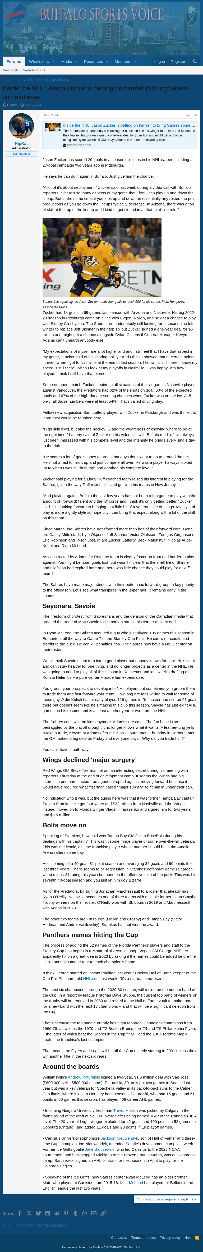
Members (123, 61)
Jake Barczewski (100, 1149)
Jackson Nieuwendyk (119, 1138)
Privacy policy (170, 1238)
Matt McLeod (131, 1182)
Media (66, 61)
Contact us (119, 1238)
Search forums (34, 70)
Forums (14, 61)
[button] (53, 61)
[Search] (195, 61)
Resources (93, 61)
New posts (11, 70)
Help (188, 1238)
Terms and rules (143, 1238)
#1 (195, 115)
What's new (39, 61)
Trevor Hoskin (125, 1110)
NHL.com (91, 978)
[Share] (188, 115)
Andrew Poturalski (84, 1077)
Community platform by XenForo (101, 1247)
